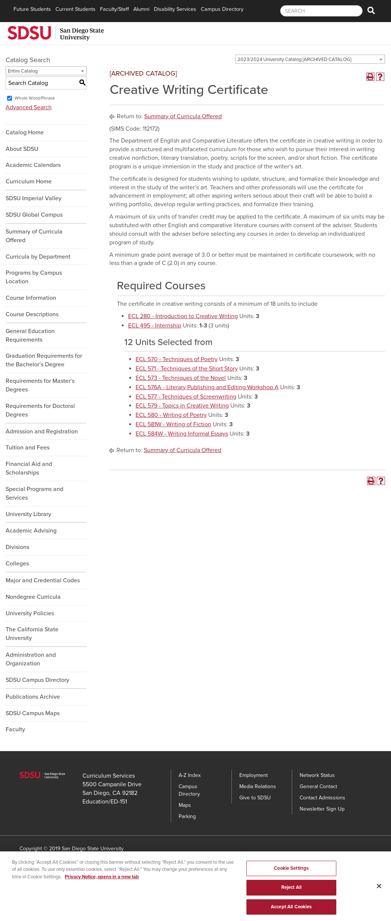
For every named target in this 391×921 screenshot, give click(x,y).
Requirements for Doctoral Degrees (40, 410)
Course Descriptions (32, 314)
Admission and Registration (42, 431)
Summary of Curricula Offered (34, 236)
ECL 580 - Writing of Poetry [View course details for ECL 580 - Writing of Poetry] (171, 415)
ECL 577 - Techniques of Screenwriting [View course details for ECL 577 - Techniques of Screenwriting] (186, 396)
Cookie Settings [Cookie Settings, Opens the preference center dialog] (291, 872)
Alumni (141, 9)
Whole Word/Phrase (35, 98)
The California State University (32, 634)
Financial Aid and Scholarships (29, 468)
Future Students (32, 9)
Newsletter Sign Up (322, 809)
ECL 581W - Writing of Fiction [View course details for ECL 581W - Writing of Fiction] (173, 424)
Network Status (317, 775)
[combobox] (310, 59)
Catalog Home (25, 132)
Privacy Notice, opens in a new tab (102, 881)
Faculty (15, 729)
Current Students (75, 9)
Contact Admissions (322, 798)
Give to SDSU (255, 798)
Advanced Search (29, 107)
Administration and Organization (31, 659)
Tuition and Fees (27, 447)
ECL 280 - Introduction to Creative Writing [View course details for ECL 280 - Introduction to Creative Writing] (183, 316)
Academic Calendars (33, 165)
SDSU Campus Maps (33, 713)
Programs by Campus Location (34, 277)
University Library (28, 514)
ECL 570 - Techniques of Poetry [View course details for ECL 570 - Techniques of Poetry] (177, 359)
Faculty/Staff (114, 9)
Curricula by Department (38, 256)
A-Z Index (190, 775)
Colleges (17, 563)
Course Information (31, 298)
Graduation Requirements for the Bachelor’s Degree (44, 360)
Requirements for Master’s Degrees (40, 385)
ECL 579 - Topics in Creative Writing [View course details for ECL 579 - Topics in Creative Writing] (182, 405)
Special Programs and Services (34, 493)
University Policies (30, 613)
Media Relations (257, 786)
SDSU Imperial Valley (33, 198)
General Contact (318, 786)
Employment (253, 775)
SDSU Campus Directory (37, 680)
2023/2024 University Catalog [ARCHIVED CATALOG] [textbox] (294, 59)
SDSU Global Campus (34, 215)
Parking (187, 816)
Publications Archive (33, 697)
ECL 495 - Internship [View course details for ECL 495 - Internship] (154, 325)
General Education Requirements (30, 335)
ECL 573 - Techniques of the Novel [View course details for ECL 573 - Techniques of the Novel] (181, 378)
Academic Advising (31, 530)
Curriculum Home (29, 181)
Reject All (291, 891)
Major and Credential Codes (43, 580)
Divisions (17, 547)
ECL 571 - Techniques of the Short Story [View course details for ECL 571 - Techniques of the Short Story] (187, 368)
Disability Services (175, 9)
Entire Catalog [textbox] (22, 71)
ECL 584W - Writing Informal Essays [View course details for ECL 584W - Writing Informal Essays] (182, 433)
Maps (185, 805)
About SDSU (22, 149)
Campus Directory (222, 9)
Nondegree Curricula (33, 597)
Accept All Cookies (291, 911)
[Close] (379, 890)
